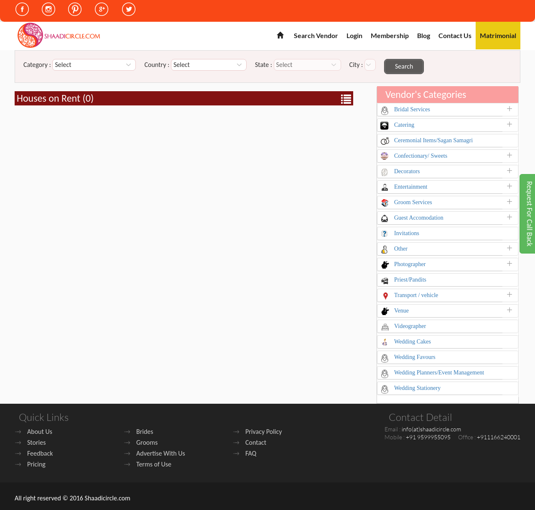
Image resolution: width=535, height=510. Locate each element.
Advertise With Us (160, 453)
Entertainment (410, 187)
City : (356, 65)
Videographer (410, 326)
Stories (36, 442)
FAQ (250, 453)
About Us (39, 432)
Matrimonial (498, 35)
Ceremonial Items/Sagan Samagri (433, 140)
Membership (390, 35)
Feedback (40, 453)
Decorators (407, 171)
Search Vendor (316, 35)
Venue (401, 311)
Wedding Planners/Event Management (439, 372)
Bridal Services (412, 109)
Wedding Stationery (417, 388)
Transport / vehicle (416, 295)
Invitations (406, 233)
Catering (404, 125)
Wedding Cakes (412, 341)
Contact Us (454, 35)
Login (354, 35)
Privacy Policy (263, 432)
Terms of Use (153, 464)
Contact (255, 442)
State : (263, 65)
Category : (37, 65)
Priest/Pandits (410, 280)
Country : (156, 65)
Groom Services (413, 202)
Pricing (36, 464)
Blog (423, 35)
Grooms (147, 442)
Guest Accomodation (418, 218)
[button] (511, 110)
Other (401, 249)
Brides (144, 432)
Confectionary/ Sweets (420, 156)
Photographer (409, 264)
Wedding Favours (415, 357)
